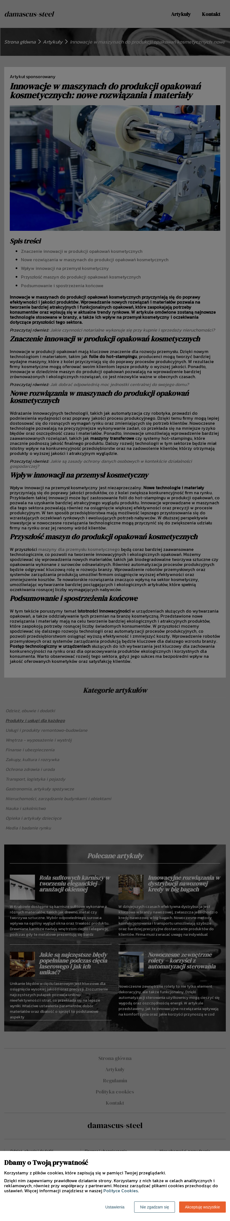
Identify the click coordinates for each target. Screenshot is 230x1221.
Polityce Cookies (120, 1190)
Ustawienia (114, 1207)
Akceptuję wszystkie (202, 1207)
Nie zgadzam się (154, 1207)
